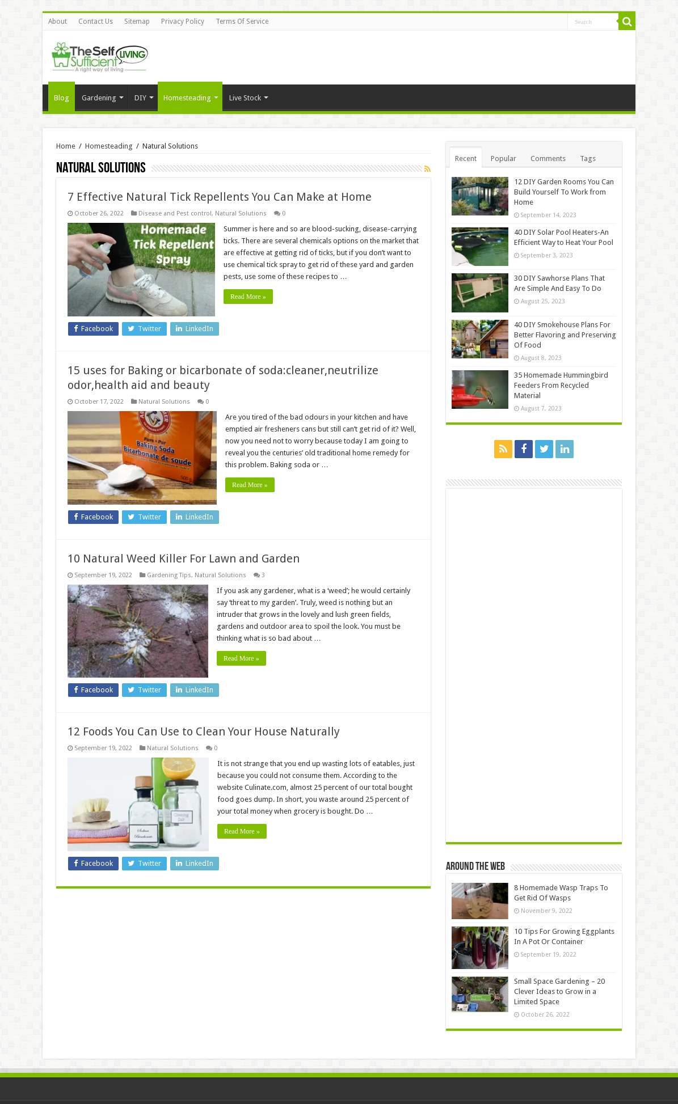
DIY (140, 98)
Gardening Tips (169, 575)
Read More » (248, 297)
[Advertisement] (537, 664)
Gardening (99, 98)
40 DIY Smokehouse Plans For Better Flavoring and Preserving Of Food (565, 334)
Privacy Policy (182, 22)
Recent (466, 158)
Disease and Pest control (175, 213)
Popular (503, 158)
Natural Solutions (241, 213)
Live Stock (245, 98)
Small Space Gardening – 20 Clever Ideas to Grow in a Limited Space (559, 991)
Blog (61, 98)
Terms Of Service (242, 22)
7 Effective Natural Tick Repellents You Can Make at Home (220, 197)
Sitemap (137, 22)
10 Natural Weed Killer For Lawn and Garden (184, 558)
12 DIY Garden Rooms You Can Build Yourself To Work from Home (564, 191)
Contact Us (95, 22)
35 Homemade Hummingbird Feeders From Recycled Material (561, 385)
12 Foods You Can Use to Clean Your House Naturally (204, 731)
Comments (548, 158)
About (57, 22)
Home (65, 146)
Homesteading (187, 98)
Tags (588, 158)
